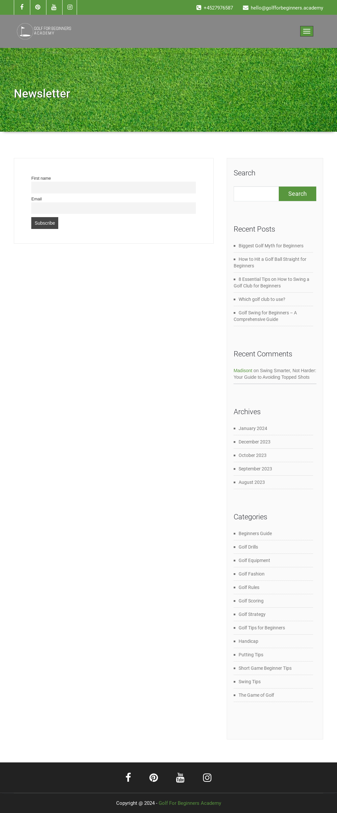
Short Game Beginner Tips (265, 668)
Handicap (248, 641)
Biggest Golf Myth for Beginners (271, 245)
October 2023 (253, 455)
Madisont (243, 370)
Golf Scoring (251, 600)
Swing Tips (250, 681)
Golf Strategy (252, 614)
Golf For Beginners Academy (190, 803)
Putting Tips (251, 654)
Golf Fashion (252, 573)
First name (41, 178)
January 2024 (253, 428)
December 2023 (255, 441)
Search (244, 173)
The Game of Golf (256, 695)
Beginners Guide (255, 533)
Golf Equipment (254, 560)
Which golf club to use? (262, 299)
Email (36, 199)
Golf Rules (249, 587)
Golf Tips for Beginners (262, 627)
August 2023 (252, 482)
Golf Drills (248, 547)
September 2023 (255, 468)
